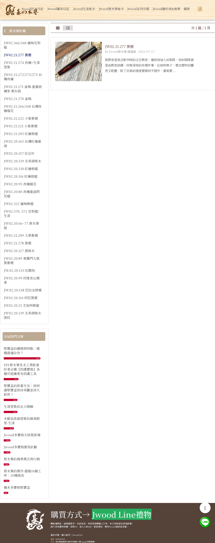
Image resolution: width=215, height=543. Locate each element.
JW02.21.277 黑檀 (17, 55)
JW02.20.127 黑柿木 (19, 251)
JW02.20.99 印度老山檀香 (22, 280)
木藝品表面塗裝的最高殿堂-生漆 (22, 420)
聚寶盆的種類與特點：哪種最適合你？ (22, 350)
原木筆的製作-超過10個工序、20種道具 (22, 473)
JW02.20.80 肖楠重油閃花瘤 (22, 193)
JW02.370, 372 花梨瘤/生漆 (21, 213)
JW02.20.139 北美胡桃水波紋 (22, 315)
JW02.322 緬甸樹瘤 (18, 203)
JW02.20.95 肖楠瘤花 (20, 184)
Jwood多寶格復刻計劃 (20, 447)
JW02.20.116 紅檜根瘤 (20, 176)
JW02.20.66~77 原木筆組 (21, 225)
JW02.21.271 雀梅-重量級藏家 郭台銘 (23, 88)
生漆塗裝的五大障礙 (18, 406)
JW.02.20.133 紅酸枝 (19, 270)
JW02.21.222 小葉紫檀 (21, 118)
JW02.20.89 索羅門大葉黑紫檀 (22, 260)
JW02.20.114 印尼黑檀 (20, 298)
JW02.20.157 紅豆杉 (19, 153)
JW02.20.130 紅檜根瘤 (21, 168)
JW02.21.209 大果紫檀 (21, 235)
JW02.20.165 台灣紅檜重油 (22, 143)
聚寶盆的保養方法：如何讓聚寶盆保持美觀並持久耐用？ (22, 390)
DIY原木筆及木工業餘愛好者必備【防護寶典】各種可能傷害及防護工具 (22, 369)
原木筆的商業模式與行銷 (22, 459)
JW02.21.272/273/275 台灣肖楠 (23, 76)
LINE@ (88, 526)
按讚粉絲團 (62, 526)
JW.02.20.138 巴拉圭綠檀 (23, 290)
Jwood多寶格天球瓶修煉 (22, 435)
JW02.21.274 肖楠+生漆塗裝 (22, 64)
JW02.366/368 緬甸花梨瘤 (22, 45)
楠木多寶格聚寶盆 (17, 487)
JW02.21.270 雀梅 (17, 98)
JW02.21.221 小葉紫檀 (20, 126)
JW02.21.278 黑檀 (17, 243)
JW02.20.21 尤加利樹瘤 (21, 305)
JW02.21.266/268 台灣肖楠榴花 (23, 108)
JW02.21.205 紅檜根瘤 (21, 133)
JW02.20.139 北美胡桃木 (22, 161)
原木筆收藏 (15, 30)
